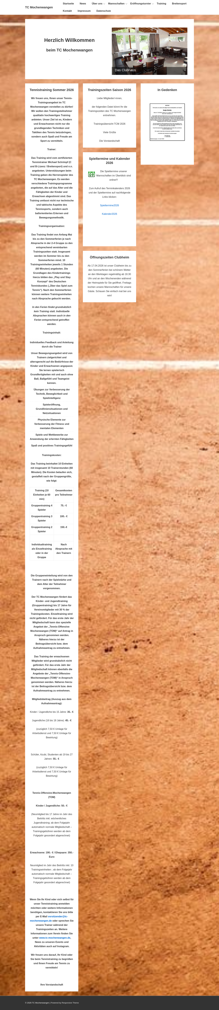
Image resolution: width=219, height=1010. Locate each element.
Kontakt (67, 11)
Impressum (84, 11)
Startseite (68, 3)
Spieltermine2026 (109, 205)
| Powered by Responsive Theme (64, 1003)
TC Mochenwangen (39, 7)
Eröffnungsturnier (140, 3)
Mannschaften (116, 3)
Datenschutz (103, 11)
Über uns (97, 3)
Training (161, 3)
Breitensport (179, 3)
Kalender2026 (109, 214)
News (83, 3)
